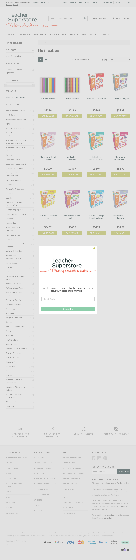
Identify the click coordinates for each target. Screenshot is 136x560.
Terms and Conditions (73, 502)
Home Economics (13, 235)
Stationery (10, 335)
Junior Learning (14, 56)
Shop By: (12, 34)
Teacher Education (13, 353)
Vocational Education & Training (15, 388)
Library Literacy (12, 263)
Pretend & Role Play (14, 300)
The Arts (9, 371)
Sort (104, 59)
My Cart (117, 3)
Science (9, 322)
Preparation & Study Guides (14, 293)
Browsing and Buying (72, 457)
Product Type (58, 34)
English (9, 198)
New (84, 34)
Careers (9, 155)
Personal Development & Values (16, 277)
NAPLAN (9, 492)
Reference (10, 313)
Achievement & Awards (15, 110)
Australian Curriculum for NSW (16, 134)
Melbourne (108, 483)
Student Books (41, 489)
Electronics (10, 193)
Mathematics (11, 272)
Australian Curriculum (15, 128)
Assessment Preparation (16, 119)
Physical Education (13, 283)
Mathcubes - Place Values (72, 216)
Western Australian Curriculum (14, 396)
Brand (74, 34)
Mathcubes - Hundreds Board (96, 158)
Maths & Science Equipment (14, 71)
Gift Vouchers (107, 3)
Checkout (127, 3)
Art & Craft (10, 115)
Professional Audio (13, 304)
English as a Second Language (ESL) (14, 203)
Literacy (9, 267)
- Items (121, 18)
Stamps (37, 505)
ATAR (8, 124)
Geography (10, 218)
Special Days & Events (15, 326)
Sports (8, 331)
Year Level (40, 34)
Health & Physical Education (13, 228)
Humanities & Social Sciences (15, 485)
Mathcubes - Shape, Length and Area (96, 216)
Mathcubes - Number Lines (48, 216)
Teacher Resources (43, 495)
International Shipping (73, 473)
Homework (10, 239)
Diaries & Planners (42, 468)
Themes (9, 375)
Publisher (11, 50)
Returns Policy (70, 484)
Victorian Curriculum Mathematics (14, 381)
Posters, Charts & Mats (45, 484)
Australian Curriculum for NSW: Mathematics (16, 141)
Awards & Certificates (44, 463)
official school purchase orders (112, 506)
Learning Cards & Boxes (44, 479)
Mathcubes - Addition (96, 98)
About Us (73, 3)
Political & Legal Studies (15, 288)
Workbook (10, 406)
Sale (93, 34)
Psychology (10, 309)
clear (22, 97)
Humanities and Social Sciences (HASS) (15, 245)
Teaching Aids (11, 362)
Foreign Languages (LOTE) (16, 209)
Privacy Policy (69, 513)
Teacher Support (13, 357)
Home (65, 3)
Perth (119, 483)
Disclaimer (68, 508)
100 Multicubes (72, 98)
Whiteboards (11, 402)
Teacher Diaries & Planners (17, 348)
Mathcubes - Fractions (72, 158)
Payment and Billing (72, 479)
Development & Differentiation (12, 174)
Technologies (11, 366)
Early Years (10, 184)
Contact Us (95, 3)
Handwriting (11, 223)
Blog (80, 3)
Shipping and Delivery (72, 468)
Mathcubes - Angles (120, 98)
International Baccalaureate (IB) (13, 257)
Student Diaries (12, 344)
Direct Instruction (13, 180)
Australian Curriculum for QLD (16, 149)
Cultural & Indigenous (15, 168)
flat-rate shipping (106, 515)
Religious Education (14, 317)
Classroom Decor (13, 159)
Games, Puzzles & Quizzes (16, 214)
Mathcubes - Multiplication (120, 158)
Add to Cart (48, 116)
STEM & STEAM (12, 340)
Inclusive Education (14, 251)
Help (87, 3)
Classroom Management (16, 164)
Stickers (38, 500)
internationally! (105, 518)
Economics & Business (15, 189)
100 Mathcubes (48, 98)
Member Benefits (70, 463)
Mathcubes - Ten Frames (120, 216)
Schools (104, 34)
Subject (25, 34)
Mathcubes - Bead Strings (48, 158)
